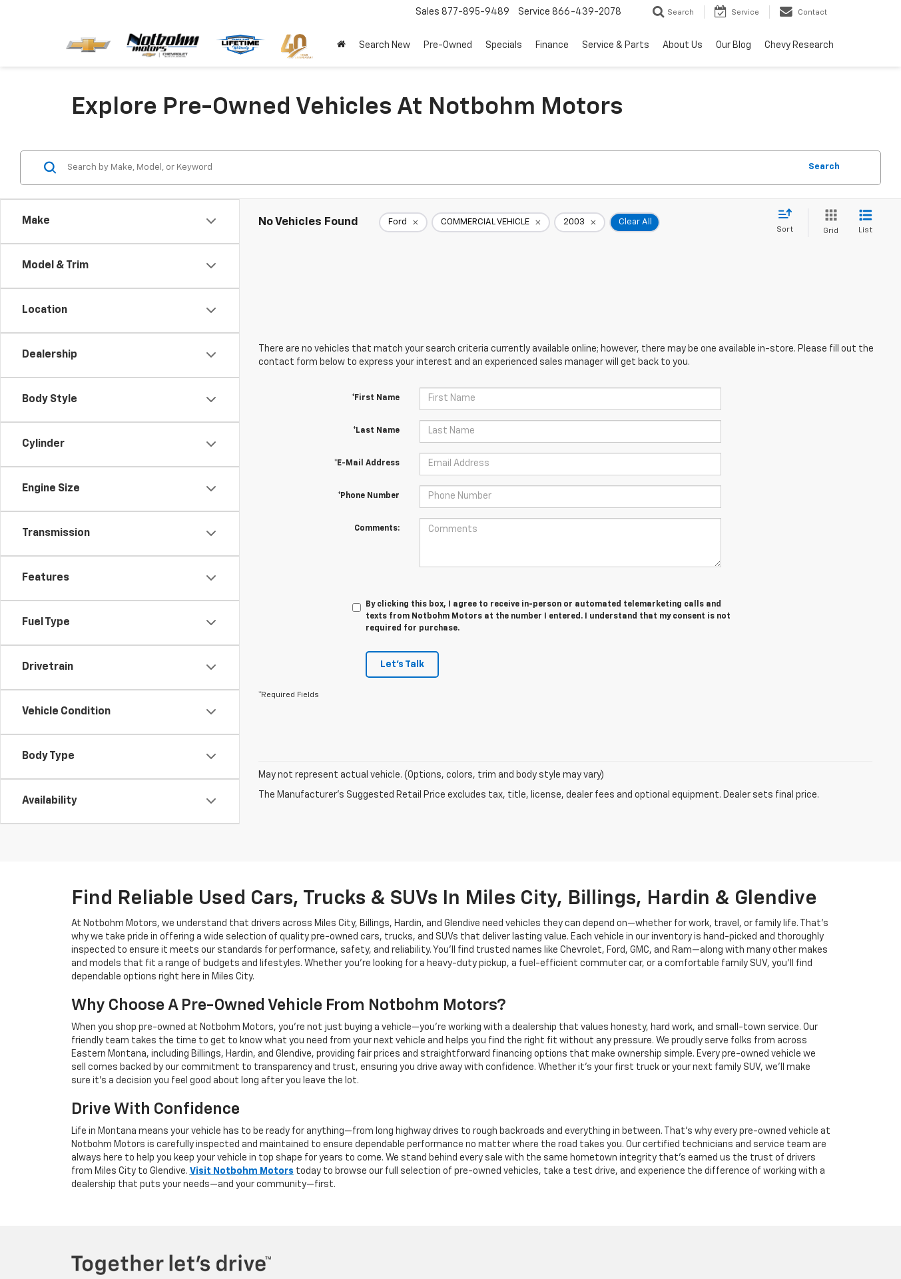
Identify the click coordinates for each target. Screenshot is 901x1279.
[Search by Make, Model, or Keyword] (431, 168)
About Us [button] (683, 45)
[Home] (341, 45)
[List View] (865, 222)
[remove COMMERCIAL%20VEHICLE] (491, 222)
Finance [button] (552, 45)
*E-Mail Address (367, 463)
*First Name (376, 398)
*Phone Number (369, 496)
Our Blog (733, 45)
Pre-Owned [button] (448, 45)
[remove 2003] (579, 222)
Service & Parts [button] (615, 45)
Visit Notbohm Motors (242, 1171)
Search (824, 166)
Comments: (377, 529)
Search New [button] (384, 45)
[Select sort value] (789, 221)
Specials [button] (503, 45)
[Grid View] (828, 222)
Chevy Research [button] (799, 45)
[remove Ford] (403, 222)
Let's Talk (402, 664)
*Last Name (376, 431)
